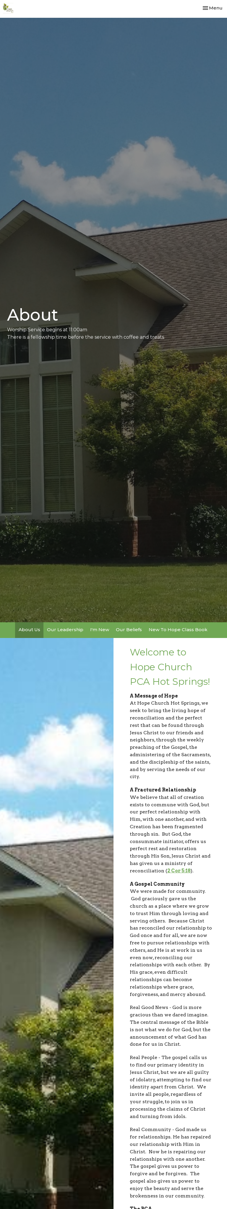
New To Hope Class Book (178, 629)
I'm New (99, 629)
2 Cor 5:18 (179, 871)
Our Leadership (65, 629)
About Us (29, 629)
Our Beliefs (129, 629)
